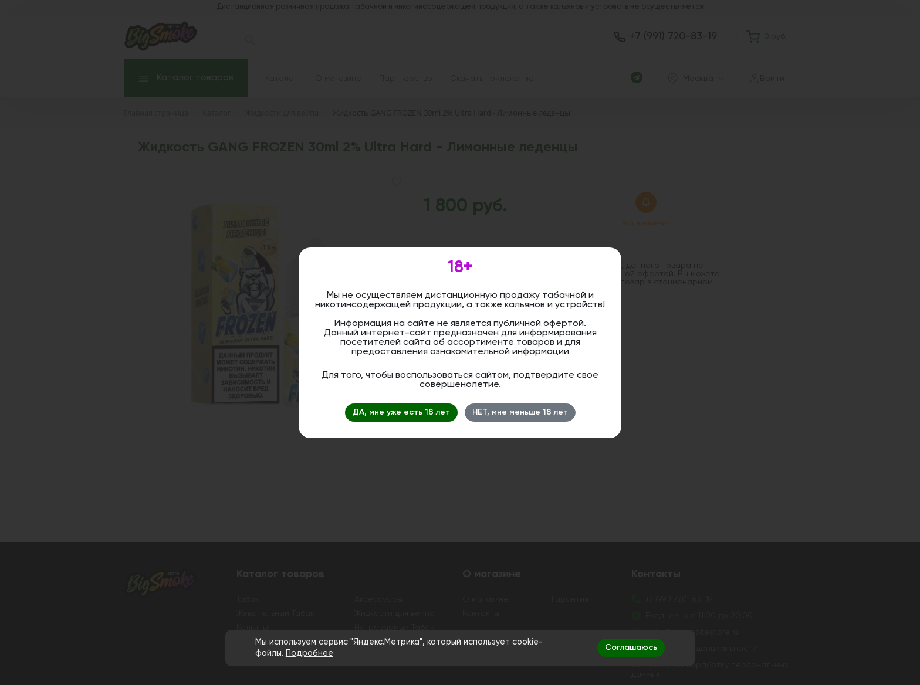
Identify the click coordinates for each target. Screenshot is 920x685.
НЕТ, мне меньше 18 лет (520, 412)
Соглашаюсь (631, 647)
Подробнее (309, 653)
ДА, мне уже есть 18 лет (401, 412)
